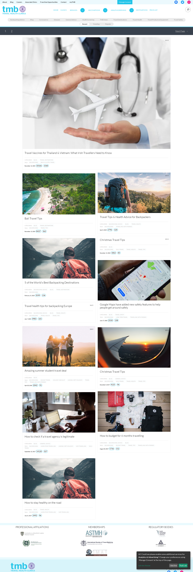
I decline (173, 565)
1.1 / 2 (166, 40)
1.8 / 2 (91, 328)
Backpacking (33, 162)
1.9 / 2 (166, 330)
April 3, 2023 (103, 230)
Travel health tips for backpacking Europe (48, 305)
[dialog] (163, 560)
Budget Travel (45, 379)
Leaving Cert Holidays (75, 379)
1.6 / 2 (91, 305)
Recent (84, 24)
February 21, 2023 (30, 295)
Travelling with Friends (124, 226)
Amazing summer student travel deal (46, 370)
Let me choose (144, 565)
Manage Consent (125, 2)
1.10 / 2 (91, 395)
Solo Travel (120, 250)
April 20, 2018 (28, 385)
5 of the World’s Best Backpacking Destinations (52, 282)
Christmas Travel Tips (112, 240)
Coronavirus (43, 20)
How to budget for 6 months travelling (122, 435)
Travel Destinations (120, 20)
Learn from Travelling (48, 445)
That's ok (183, 565)
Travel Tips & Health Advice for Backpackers (125, 216)
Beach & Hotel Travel (48, 162)
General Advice (71, 20)
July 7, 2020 (28, 319)
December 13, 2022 (105, 253)
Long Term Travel (122, 317)
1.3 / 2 (166, 175)
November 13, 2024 (30, 231)
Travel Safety (178, 20)
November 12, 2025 (30, 166)
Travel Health (137, 20)
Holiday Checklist (59, 379)
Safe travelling (81, 445)
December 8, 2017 (105, 385)
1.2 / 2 (91, 176)
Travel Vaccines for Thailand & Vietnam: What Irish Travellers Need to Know (68, 152)
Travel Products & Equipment (158, 20)
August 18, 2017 (104, 449)
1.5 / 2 (166, 239)
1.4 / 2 (91, 241)
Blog (31, 20)
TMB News (104, 20)
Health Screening (118, 10)
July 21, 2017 (28, 515)
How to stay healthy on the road (43, 502)
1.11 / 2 (166, 394)
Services (73, 10)
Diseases (57, 20)
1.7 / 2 (166, 263)
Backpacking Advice (17, 20)
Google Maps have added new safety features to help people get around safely (130, 306)
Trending (96, 24)
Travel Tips (44, 228)
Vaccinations (94, 10)
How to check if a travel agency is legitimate (49, 436)
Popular (108, 24)
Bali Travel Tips (33, 218)
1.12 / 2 (91, 460)
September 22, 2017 (30, 451)
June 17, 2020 (103, 320)
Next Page (181, 31)
